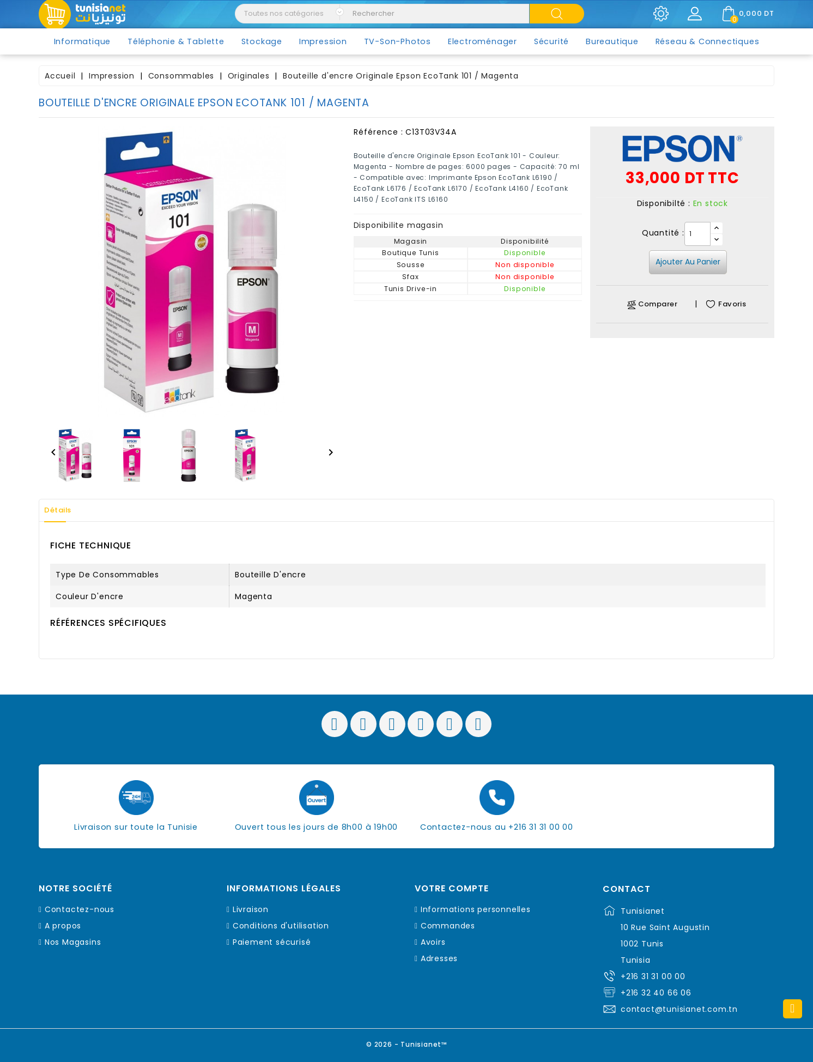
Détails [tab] (62, 510)
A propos (63, 925)
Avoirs (433, 942)
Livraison (251, 909)
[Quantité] (697, 234)
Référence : (378, 131)
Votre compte (452, 889)
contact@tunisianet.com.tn (679, 1009)
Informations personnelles (476, 909)
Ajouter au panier (688, 261)
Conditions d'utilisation (281, 925)
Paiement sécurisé (272, 942)
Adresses (439, 958)
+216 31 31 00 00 (653, 976)
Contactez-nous (79, 909)
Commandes (448, 925)
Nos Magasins (73, 942)
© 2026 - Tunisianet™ (407, 1042)
